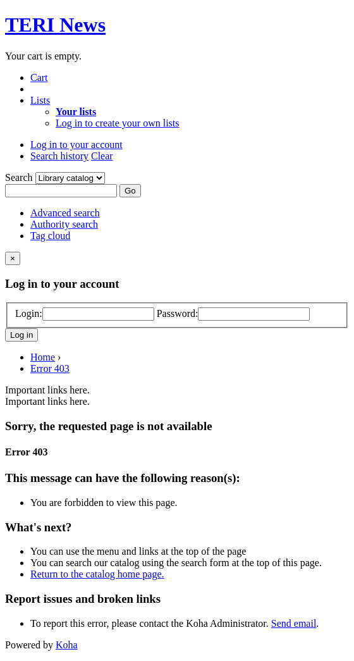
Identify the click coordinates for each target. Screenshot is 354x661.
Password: (177, 313)
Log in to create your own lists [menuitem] (118, 123)
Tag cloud (50, 235)
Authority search (64, 224)
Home (42, 357)
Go (130, 190)
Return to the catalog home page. (97, 574)
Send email (294, 623)
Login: (28, 313)
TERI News (55, 24)
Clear (102, 156)
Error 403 (50, 368)
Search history (59, 156)
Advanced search (65, 212)
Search (20, 177)
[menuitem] (76, 111)
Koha (67, 644)
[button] (39, 77)
